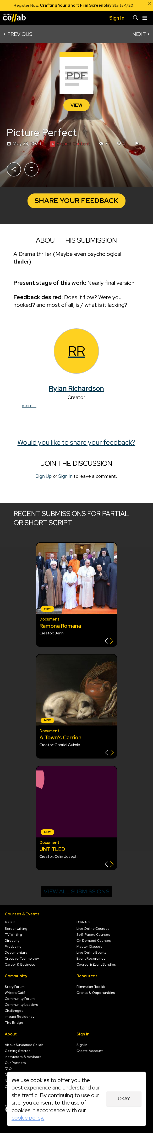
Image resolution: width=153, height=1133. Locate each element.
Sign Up (44, 476)
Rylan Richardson (76, 388)
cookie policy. (27, 1117)
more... (29, 405)
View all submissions (76, 891)
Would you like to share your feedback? (77, 442)
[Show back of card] (109, 641)
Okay (124, 1099)
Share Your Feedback (76, 200)
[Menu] (144, 18)
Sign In (66, 476)
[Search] (136, 18)
